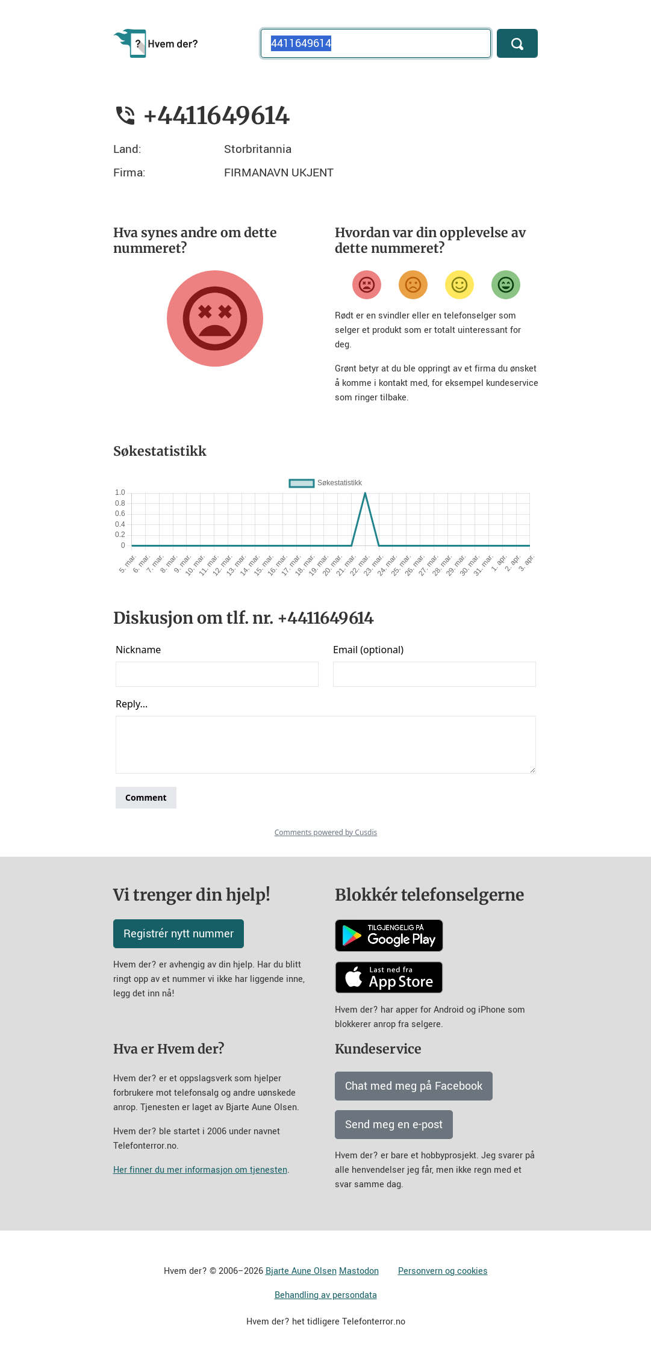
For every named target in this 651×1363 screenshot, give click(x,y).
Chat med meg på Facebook (413, 1086)
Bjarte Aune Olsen (301, 1271)
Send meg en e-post (394, 1124)
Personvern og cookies (443, 1271)
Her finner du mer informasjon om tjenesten (200, 1170)
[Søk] (517, 43)
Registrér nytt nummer (178, 934)
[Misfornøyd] (413, 284)
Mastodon (359, 1271)
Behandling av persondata (326, 1295)
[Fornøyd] (459, 284)
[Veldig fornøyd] (505, 284)
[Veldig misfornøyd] (366, 284)
